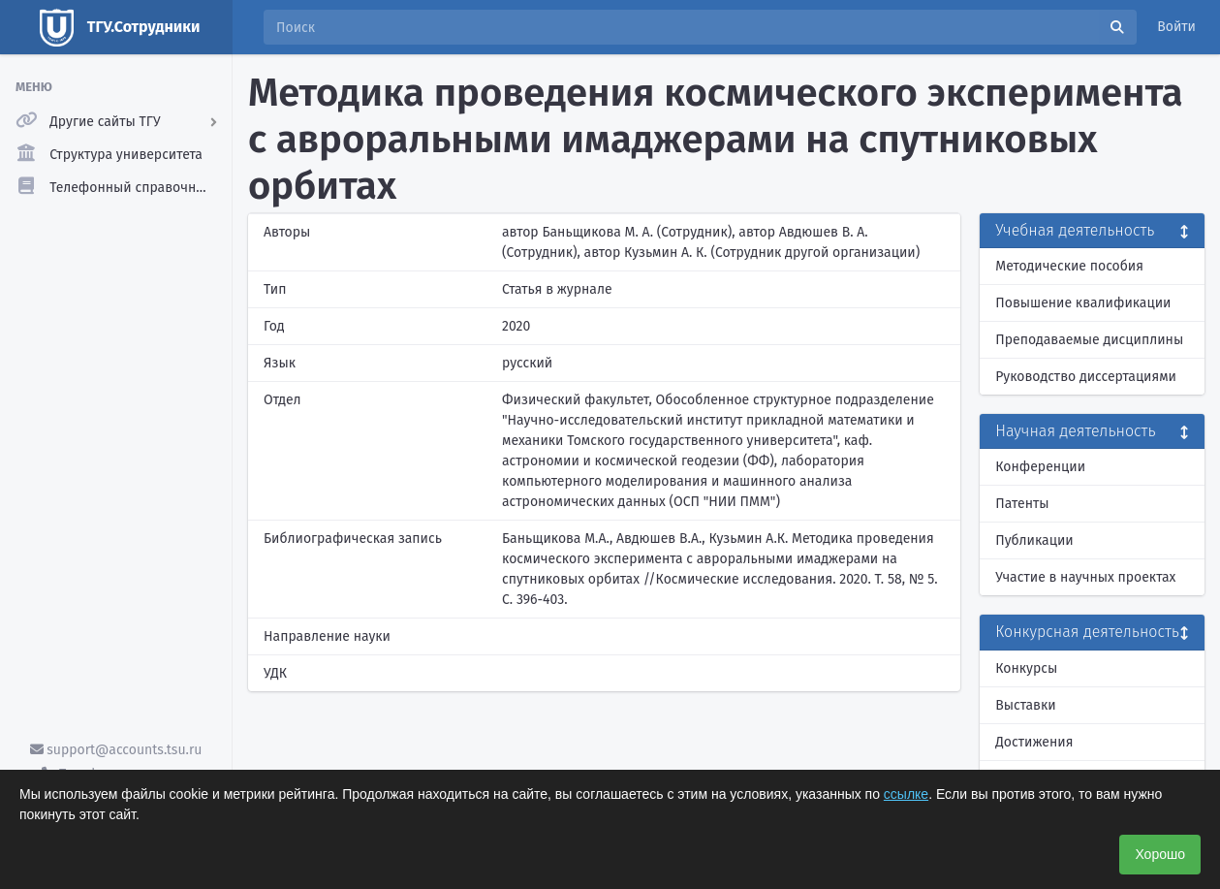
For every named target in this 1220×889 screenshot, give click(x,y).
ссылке (906, 794)
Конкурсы (1026, 668)
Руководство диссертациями (1085, 376)
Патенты (1021, 503)
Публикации (1034, 540)
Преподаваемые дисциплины (1089, 340)
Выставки (1025, 705)
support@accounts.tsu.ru (116, 750)
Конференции (1040, 467)
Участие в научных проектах (1085, 577)
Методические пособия (1069, 266)
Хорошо (1160, 854)
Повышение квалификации (1083, 303)
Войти (1176, 26)
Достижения (1034, 742)
